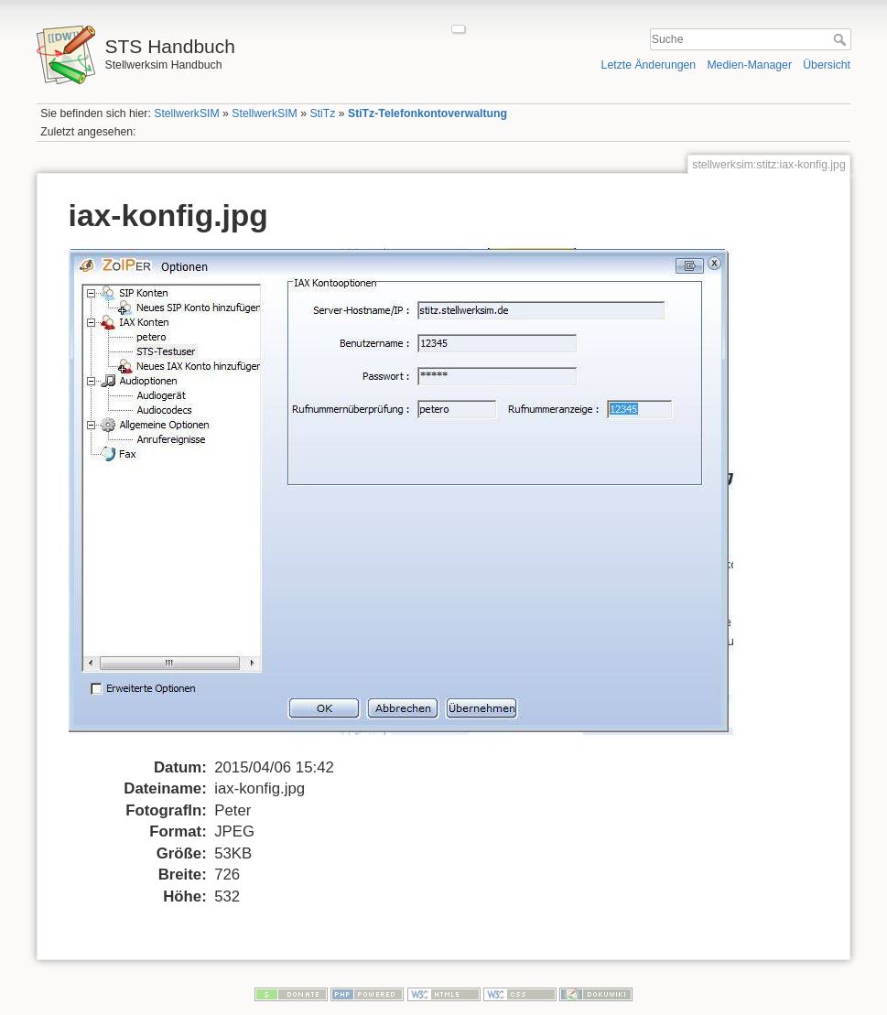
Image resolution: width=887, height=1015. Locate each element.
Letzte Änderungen (649, 65)
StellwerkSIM (186, 113)
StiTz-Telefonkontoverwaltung (427, 113)
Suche (841, 39)
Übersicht (826, 65)
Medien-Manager (749, 65)
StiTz (322, 113)
